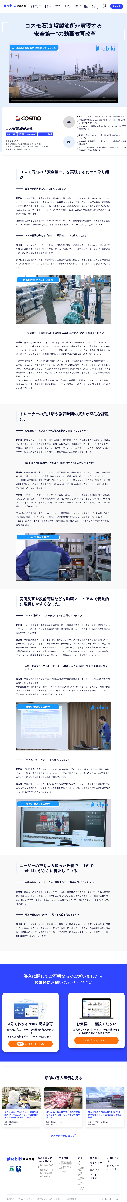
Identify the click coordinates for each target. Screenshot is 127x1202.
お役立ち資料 (45, 1182)
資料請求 (117, 6)
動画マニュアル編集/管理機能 (65, 1169)
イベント (94, 6)
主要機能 (48, 6)
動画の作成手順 (46, 1179)
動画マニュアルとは (46, 1172)
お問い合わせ (105, 6)
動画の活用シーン (47, 1176)
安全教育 (81, 1180)
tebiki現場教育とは (36, 6)
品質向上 (81, 1175)
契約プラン (78, 6)
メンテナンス (81, 1194)
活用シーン (58, 6)
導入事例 (86, 6)
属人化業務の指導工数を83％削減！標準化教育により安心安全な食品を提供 (105, 1121)
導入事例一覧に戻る (62, 1142)
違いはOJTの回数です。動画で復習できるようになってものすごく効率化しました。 (63, 1121)
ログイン (98, 6)
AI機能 (63, 1178)
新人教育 (81, 1189)
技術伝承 (81, 1185)
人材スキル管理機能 (65, 1174)
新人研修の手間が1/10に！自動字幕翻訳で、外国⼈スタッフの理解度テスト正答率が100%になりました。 (21, 1121)
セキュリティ (68, 6)
